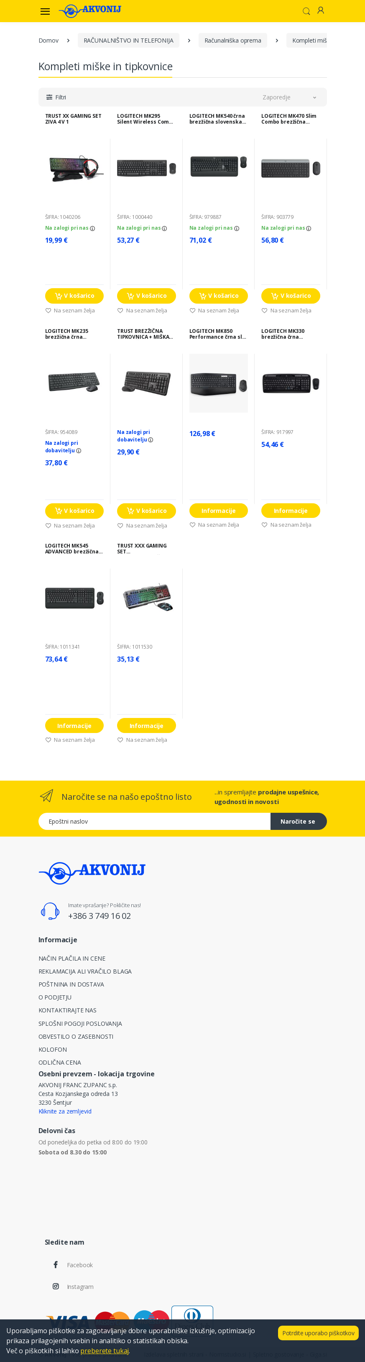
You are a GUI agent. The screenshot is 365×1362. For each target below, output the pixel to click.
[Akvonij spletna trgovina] (90, 11)
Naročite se (298, 821)
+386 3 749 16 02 (99, 915)
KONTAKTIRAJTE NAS (67, 1010)
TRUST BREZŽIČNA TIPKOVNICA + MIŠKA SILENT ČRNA (143, 334)
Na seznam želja (70, 310)
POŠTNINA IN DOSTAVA (71, 984)
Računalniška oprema (232, 40)
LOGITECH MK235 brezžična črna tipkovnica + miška (69, 334)
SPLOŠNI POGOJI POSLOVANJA (80, 1023)
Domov (48, 40)
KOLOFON (52, 1049)
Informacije (218, 511)
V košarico (74, 296)
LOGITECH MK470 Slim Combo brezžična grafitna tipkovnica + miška (289, 119)
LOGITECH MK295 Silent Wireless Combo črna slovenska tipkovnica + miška (146, 119)
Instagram (80, 1287)
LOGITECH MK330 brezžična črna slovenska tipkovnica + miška (289, 334)
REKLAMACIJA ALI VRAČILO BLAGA (85, 971)
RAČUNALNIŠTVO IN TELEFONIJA (129, 40)
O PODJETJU (55, 997)
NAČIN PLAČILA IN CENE (71, 958)
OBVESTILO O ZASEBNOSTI (76, 1036)
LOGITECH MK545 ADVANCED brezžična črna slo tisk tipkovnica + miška (72, 549)
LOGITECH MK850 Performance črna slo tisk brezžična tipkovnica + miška (217, 334)
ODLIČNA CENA (59, 1062)
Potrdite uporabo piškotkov (318, 1333)
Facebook (80, 1265)
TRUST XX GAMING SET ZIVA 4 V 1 (73, 119)
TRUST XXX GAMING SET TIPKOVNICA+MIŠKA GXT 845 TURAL (142, 549)
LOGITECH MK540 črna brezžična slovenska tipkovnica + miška (217, 119)
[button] (306, 10)
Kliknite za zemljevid (65, 1111)
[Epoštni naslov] (154, 821)
